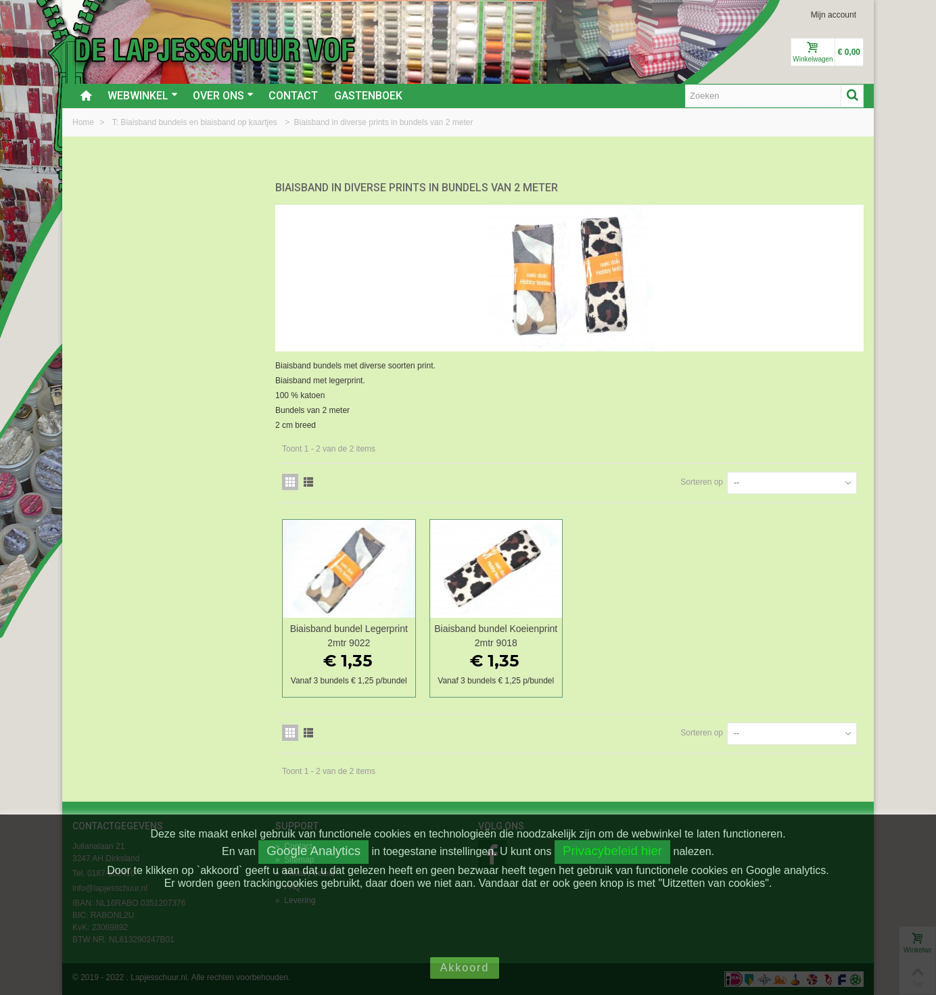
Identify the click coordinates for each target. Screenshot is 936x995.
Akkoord (465, 967)
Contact (293, 95)
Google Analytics (313, 851)
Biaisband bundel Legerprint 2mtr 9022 (349, 635)
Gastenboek (368, 95)
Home (84, 122)
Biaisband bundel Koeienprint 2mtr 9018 (495, 635)
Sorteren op (701, 482)
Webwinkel (143, 95)
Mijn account (833, 15)
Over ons (223, 95)
